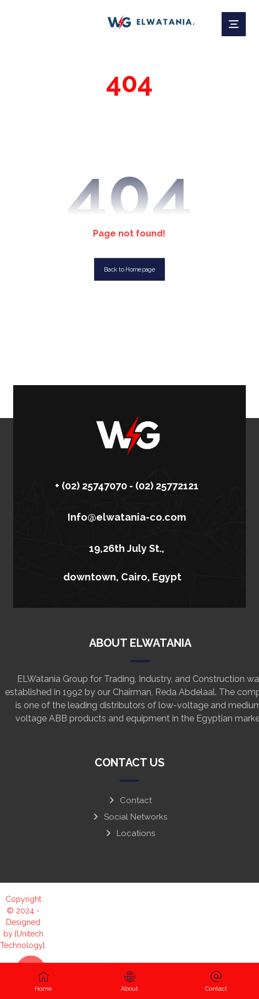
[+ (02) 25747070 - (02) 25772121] (125, 484)
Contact (129, 800)
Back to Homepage (129, 269)
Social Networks (129, 817)
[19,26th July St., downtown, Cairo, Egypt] (125, 547)
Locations (129, 833)
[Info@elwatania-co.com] (125, 515)
